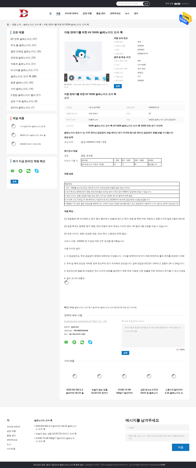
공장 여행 (87, 13)
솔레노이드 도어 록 (32, 24)
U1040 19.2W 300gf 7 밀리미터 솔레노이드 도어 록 (124, 391)
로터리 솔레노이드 (21, 107)
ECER (163, 465)
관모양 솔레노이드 (21, 57)
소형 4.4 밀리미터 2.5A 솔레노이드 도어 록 (174, 391)
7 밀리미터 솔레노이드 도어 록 (103, 307)
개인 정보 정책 (39, 465)
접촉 (118, 86)
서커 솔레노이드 (19, 88)
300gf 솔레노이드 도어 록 (79, 307)
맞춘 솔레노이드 (19, 82)
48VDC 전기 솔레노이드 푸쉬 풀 (33, 135)
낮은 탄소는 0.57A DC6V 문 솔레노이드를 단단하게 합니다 (149, 391)
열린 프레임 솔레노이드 (23, 51)
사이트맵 (11, 448)
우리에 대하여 (71, 13)
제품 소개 (16, 24)
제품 (58, 13)
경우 (136, 13)
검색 (146, 4)
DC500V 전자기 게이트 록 (30, 144)
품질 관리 (100, 13)
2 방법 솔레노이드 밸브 (23, 95)
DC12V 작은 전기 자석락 (127, 307)
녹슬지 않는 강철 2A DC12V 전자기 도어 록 (99, 391)
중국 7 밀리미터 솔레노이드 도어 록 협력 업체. (65, 465)
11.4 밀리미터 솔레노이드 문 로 (32, 126)
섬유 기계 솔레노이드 (22, 101)
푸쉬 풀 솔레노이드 (21, 45)
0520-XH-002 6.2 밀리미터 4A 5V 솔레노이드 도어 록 (74, 391)
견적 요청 (169, 3)
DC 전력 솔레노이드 (21, 39)
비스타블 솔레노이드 (22, 70)
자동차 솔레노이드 (21, 63)
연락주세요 (115, 13)
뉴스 (127, 13)
